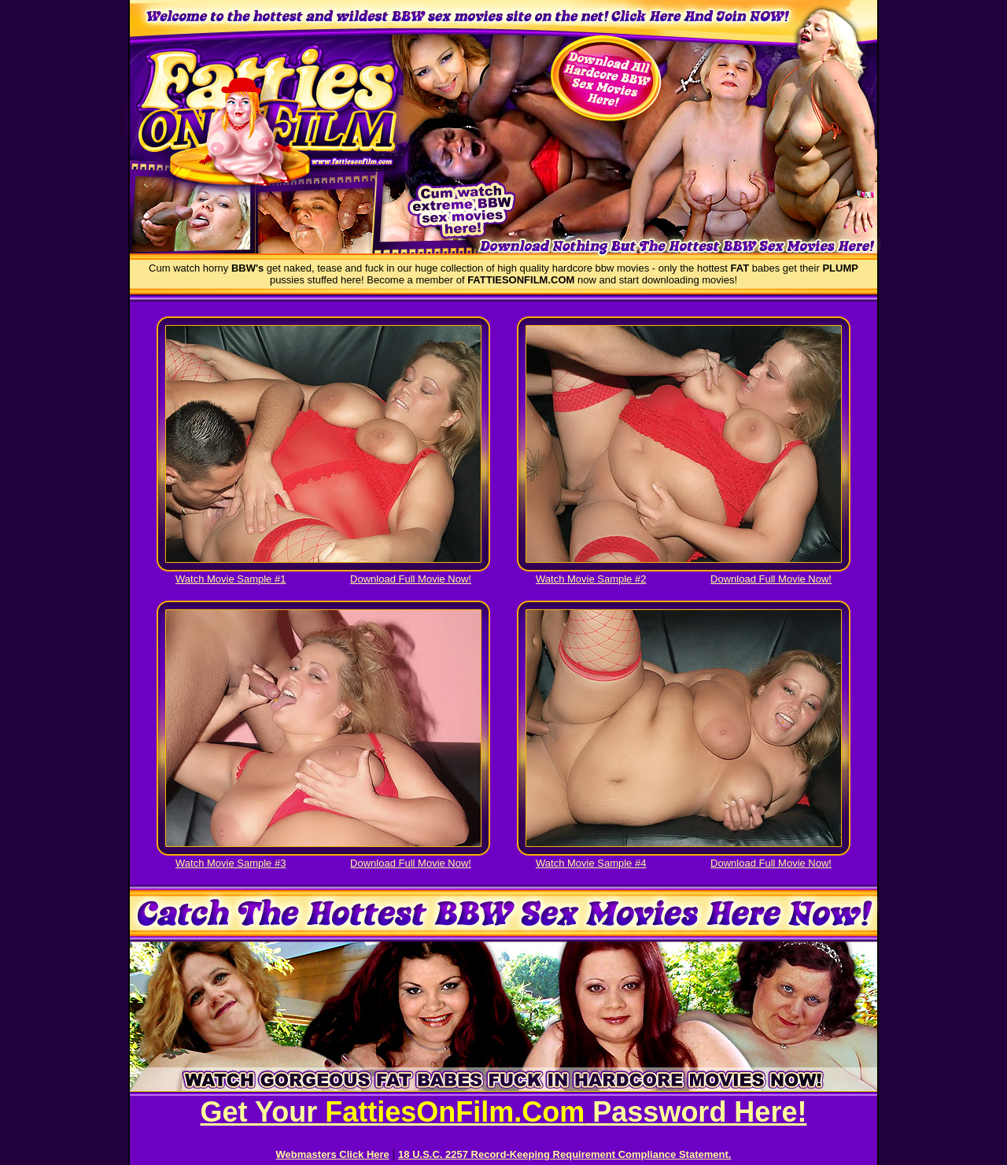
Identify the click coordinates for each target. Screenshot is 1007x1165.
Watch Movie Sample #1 (230, 579)
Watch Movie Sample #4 (591, 863)
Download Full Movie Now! (410, 579)
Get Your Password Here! (504, 1112)
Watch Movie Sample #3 (230, 863)
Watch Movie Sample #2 (591, 579)
